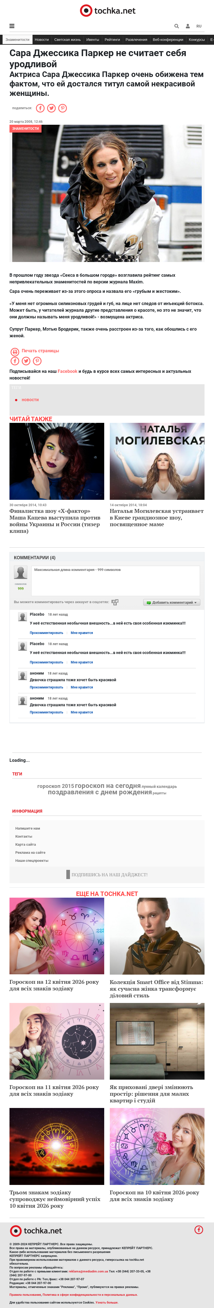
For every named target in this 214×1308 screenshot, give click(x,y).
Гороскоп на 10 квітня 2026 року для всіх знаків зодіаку (154, 1196)
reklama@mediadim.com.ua (88, 1271)
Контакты (23, 836)
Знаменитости (18, 40)
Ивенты (92, 40)
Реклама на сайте (30, 852)
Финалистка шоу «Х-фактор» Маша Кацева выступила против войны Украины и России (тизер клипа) (54, 521)
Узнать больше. (107, 1302)
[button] (187, 26)
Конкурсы (197, 40)
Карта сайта (25, 844)
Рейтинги (112, 40)
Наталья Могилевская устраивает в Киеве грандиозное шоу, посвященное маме (157, 517)
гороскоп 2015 (55, 786)
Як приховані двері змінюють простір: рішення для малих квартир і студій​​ (151, 1093)
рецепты (159, 793)
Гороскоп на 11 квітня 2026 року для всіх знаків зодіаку (54, 1090)
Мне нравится (82, 633)
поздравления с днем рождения (100, 792)
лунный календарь (159, 787)
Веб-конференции (168, 40)
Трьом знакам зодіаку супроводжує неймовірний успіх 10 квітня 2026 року (54, 1199)
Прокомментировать (46, 633)
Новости (42, 40)
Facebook (67, 371)
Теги (17, 774)
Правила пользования (25, 1295)
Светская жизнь (67, 40)
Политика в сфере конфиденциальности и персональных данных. (90, 1295)
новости (30, 399)
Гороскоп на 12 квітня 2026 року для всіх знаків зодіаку (54, 985)
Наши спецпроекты (31, 860)
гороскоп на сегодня (108, 785)
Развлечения (136, 40)
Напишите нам (27, 828)
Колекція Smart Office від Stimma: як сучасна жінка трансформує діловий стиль (156, 988)
